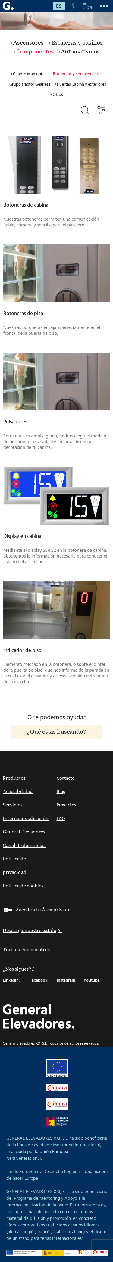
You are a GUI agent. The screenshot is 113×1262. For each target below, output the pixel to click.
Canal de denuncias (24, 846)
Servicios (13, 805)
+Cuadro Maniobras (28, 74)
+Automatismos (79, 52)
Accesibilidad (18, 792)
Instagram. (66, 980)
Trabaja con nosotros (26, 950)
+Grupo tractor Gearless (28, 84)
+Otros (56, 95)
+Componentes (33, 52)
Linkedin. (11, 980)
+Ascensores (27, 43)
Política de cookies (23, 886)
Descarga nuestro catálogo (32, 931)
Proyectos (66, 805)
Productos (14, 778)
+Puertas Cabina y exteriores (80, 84)
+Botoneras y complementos (76, 74)
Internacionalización (26, 819)
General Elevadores (24, 832)
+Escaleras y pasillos (75, 43)
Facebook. (39, 980)
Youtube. (91, 980)
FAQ (61, 818)
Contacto (65, 778)
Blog (61, 791)
